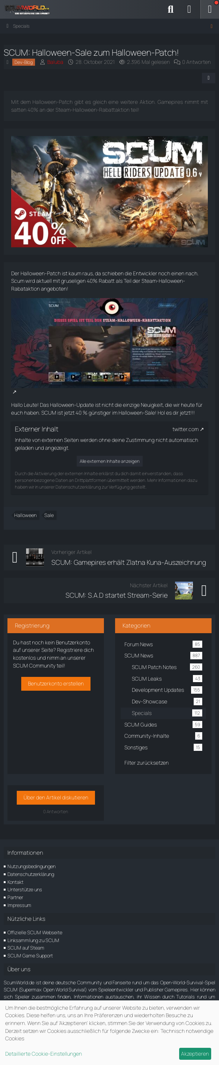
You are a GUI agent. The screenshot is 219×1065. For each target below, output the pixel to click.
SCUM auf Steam (25, 947)
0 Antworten (196, 61)
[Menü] (209, 9)
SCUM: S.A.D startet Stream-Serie (117, 595)
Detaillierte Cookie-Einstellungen (43, 1053)
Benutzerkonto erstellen (56, 683)
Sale (49, 515)
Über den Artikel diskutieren (55, 797)
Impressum (19, 905)
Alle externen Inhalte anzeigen (110, 461)
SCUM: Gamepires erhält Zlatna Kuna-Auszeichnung (128, 562)
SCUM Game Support (30, 955)
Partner (15, 897)
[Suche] (170, 9)
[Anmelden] (189, 9)
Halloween (25, 515)
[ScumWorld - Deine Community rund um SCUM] (29, 9)
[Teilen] (208, 78)
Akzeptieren (195, 1053)
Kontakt (15, 882)
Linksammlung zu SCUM (33, 940)
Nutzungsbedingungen (31, 866)
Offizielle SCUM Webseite (34, 932)
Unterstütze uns (24, 889)
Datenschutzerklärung (30, 874)
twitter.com (185, 429)
